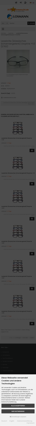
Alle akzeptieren (18, 405)
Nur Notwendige (18, 411)
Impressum (31, 423)
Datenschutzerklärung (24, 421)
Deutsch (4, 421)
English (12, 421)
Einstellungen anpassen (18, 416)
